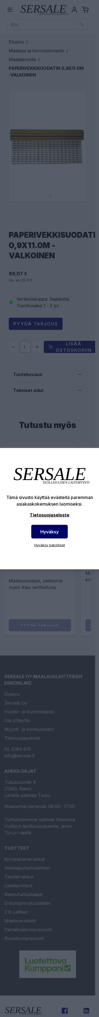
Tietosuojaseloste (49, 514)
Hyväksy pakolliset (49, 545)
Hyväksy (49, 531)
